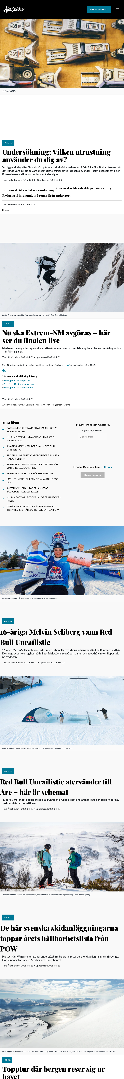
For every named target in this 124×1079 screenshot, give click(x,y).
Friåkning (41, 405)
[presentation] (92, 452)
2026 (21, 405)
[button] (99, 9)
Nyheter (5, 210)
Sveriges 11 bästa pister (17, 380)
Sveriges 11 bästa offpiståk (19, 387)
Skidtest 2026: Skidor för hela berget (30, 473)
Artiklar (5, 405)
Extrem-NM (31, 405)
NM (48, 405)
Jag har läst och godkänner (92, 467)
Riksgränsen (57, 405)
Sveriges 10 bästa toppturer (19, 384)
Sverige (67, 405)
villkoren (107, 467)
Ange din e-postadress (92, 430)
